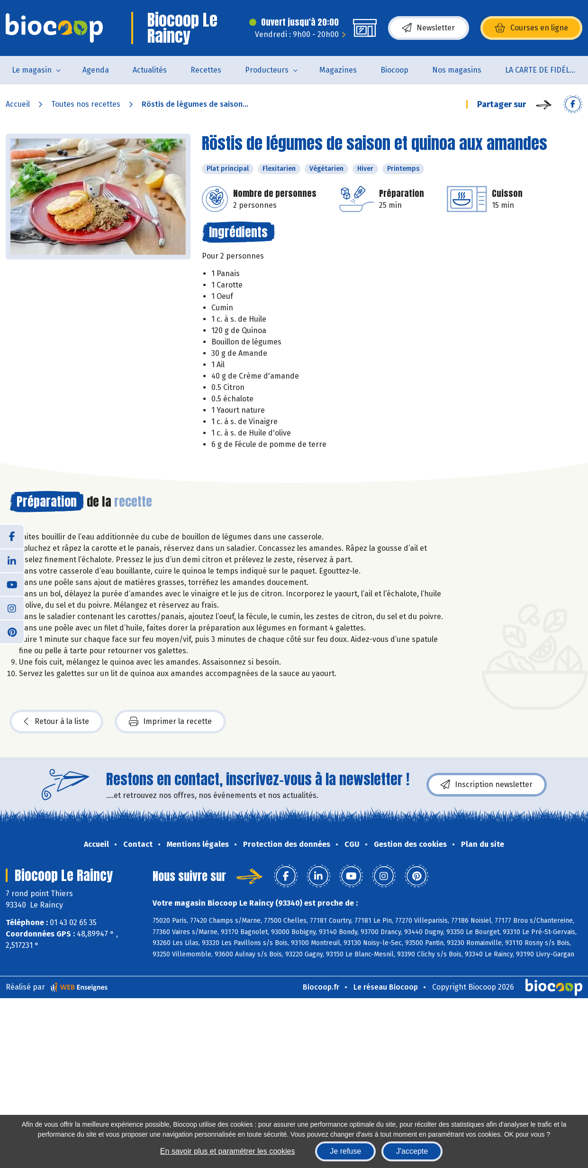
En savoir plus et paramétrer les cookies (227, 1151)
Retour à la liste (56, 721)
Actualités (150, 69)
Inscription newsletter (487, 784)
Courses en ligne (531, 28)
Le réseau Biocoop (385, 987)
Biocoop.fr (321, 987)
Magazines (338, 69)
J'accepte (412, 1151)
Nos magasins (456, 69)
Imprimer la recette (170, 721)
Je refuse (345, 1151)
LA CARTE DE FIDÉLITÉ (542, 69)
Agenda (95, 69)
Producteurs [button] (267, 69)
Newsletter (428, 28)
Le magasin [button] (32, 69)
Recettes (205, 69)
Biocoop (394, 69)
